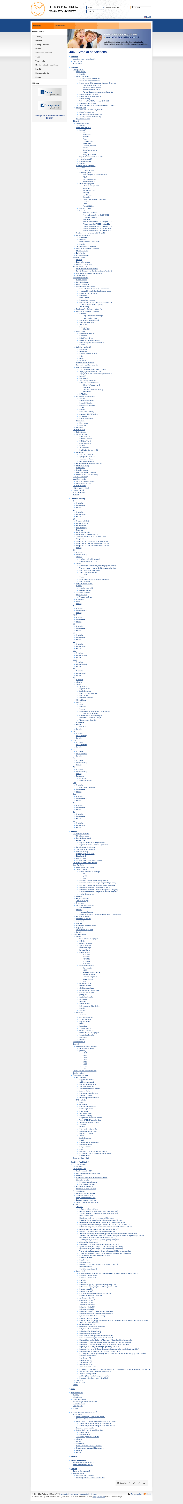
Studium (79, 563)
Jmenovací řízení (85, 443)
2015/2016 (86, 957)
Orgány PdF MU (78, 70)
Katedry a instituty (78, 499)
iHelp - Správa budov (90, 318)
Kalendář (76, 495)
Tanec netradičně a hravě (88, 1367)
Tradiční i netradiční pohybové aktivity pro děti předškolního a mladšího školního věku (108, 1234)
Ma (74, 669)
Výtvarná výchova (85, 986)
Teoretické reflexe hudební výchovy (91, 304)
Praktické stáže (84, 1435)
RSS (149, 1494)
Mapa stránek (84, 1494)
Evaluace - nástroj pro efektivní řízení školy (94, 1378)
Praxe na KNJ (84, 695)
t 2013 (85, 1062)
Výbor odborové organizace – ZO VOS (92, 369)
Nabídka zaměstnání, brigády (83, 1465)
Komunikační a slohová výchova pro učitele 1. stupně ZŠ (98, 1264)
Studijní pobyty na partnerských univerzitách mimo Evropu (96, 1421)
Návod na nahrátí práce (87, 1184)
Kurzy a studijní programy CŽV (89, 570)
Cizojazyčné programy (87, 894)
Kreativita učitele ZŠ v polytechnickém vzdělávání (96, 1314)
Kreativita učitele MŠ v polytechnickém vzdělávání (96, 1311)
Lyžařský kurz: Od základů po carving (92, 1316)
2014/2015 (86, 959)
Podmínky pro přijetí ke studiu (86, 847)
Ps (74, 758)
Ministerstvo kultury (89, 179)
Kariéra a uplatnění (78, 1460)
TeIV (74, 803)
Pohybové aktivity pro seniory (89, 1329)
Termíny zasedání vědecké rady (90, 117)
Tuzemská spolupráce (86, 459)
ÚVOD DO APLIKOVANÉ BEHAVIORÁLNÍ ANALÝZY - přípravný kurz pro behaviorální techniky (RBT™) (114, 1369)
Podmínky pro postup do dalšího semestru (93, 1151)
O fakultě (74, 67)
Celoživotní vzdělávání (79, 1162)
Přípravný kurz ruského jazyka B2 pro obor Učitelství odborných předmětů (104, 1344)
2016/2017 (86, 954)
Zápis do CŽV (81, 1166)
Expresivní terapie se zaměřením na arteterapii (95, 1293)
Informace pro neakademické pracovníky (90, 1448)
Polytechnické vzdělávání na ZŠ (90, 1333)
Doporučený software (86, 322)
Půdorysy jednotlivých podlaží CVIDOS (96, 215)
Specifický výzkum (85, 208)
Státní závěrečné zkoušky (88, 572)
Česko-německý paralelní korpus (90, 716)
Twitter (134, 1483)
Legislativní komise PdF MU (92, 87)
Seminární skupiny (85, 1116)
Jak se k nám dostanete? (81, 1471)
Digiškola (82, 1282)
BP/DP (85, 876)
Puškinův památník (85, 780)
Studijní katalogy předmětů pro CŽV (88, 1202)
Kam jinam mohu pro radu (88, 1131)
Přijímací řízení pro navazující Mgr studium (93, 845)
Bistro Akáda (83, 423)
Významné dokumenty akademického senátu (98, 92)
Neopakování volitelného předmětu (91, 1118)
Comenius (86, 188)
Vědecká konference (86, 597)
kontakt (81, 1024)
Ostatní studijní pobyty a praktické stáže (89, 1430)
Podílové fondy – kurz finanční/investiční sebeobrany (97, 1231)
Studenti (79, 936)
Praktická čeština (85, 1262)
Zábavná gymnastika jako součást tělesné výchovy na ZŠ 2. (99, 1211)
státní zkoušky (87, 968)
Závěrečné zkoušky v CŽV (85, 1196)
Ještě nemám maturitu (87, 1082)
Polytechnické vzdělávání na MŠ (90, 1331)
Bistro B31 (82, 425)
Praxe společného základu (85, 867)
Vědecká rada (81, 108)
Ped (74, 740)
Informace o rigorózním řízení (86, 925)
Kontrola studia (84, 1156)
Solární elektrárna (79, 492)
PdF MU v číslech (79, 430)
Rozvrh (81, 1140)
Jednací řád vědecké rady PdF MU (91, 110)
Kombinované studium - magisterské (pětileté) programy (98, 892)
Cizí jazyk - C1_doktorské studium (87, 534)
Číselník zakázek (85, 161)
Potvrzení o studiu (85, 1145)
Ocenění (79, 586)
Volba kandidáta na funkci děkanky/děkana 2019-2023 (97, 105)
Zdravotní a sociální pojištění (89, 1122)
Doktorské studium (85, 439)
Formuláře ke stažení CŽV (85, 1186)
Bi (73, 510)
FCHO (75, 615)
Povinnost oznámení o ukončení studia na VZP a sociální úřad (100, 914)
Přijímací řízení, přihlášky (87, 1084)
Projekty (82, 445)
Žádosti (81, 1136)
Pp (74, 749)
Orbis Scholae (84, 298)
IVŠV (75, 660)
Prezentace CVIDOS (90, 213)
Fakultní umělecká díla (80, 266)
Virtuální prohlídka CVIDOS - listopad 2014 (97, 222)
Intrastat (85, 148)
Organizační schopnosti (87, 1324)
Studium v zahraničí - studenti (89, 559)
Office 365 (86, 329)
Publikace (82, 707)
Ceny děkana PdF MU (83, 483)
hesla (84, 981)
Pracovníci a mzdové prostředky (87, 474)
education (82, 1015)
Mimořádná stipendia (86, 1048)
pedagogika (83, 995)
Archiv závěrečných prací (84, 930)
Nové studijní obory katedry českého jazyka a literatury (97, 566)
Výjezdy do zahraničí (86, 454)
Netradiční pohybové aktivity (88, 1318)
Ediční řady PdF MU (86, 338)
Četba (85, 575)
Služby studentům (79, 1042)
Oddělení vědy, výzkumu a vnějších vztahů (90, 233)
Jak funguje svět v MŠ (86, 1298)
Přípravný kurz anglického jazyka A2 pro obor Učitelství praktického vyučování (105, 1340)
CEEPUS (86, 202)
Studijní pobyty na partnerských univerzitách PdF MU (97, 1426)
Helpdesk (82, 313)
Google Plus (139, 1483)
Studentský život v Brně (81, 1158)
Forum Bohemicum (85, 1267)
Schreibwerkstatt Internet (87, 1356)
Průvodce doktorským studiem (89, 1006)
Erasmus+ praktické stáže (85, 1428)
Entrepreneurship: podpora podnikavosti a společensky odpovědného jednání (105, 1227)
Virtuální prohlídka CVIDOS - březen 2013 (97, 231)
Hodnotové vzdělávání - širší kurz (90, 1296)
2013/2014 (86, 961)
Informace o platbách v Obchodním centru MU (91, 1178)
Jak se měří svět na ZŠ (87, 1305)
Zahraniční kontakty (83, 592)
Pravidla (79, 260)
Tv (74, 812)
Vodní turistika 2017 (86, 1216)
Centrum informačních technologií (87, 249)
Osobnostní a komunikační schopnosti (92, 1327)
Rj (73, 767)
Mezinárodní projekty (86, 184)
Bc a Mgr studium (79, 865)
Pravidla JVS (83, 349)
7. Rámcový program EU (91, 186)
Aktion (85, 204)
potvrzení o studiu (89, 974)
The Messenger (84, 307)
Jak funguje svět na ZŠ (87, 1300)
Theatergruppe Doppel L (87, 720)
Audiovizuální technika (87, 405)
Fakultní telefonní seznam (85, 363)
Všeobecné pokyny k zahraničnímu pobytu (90, 1417)
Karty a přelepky (84, 1147)
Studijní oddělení (82, 251)
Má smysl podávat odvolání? (89, 1098)
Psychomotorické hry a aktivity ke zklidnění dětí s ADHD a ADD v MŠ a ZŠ (104, 1225)
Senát (73, 1389)
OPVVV (82, 168)
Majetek (85, 139)
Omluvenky (83, 1104)
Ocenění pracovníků (86, 588)
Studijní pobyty (84, 1432)
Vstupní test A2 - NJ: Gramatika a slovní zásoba (92, 543)
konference (83, 778)
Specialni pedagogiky (86, 1086)
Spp (74, 794)
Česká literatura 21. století (88, 1269)
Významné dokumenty (80, 477)
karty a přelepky (88, 979)
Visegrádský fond (88, 206)
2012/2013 (86, 963)
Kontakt (82, 74)
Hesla (81, 1149)
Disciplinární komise (83, 119)
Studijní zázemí (84, 1004)
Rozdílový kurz (84, 1260)
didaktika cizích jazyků (87, 988)
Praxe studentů (84, 581)
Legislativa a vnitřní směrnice (86, 1189)
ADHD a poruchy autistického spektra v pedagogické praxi (99, 1240)
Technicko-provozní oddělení (86, 246)
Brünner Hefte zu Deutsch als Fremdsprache (94, 289)
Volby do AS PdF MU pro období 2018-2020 (94, 101)
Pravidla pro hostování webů (89, 320)
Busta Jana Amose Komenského (87, 269)
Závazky (85, 132)
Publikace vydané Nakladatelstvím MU (89, 463)
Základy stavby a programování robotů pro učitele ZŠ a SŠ (99, 1229)
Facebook (129, 1483)
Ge (74, 624)
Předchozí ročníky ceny (84, 264)
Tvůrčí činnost (84, 448)
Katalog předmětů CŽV (84, 1171)
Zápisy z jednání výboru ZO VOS (90, 372)
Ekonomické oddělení (83, 128)
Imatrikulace (80, 903)
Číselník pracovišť (85, 159)
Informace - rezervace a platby (93, 390)
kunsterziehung (84, 950)
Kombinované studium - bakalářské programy (94, 887)
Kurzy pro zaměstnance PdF (85, 1198)
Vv (74, 821)
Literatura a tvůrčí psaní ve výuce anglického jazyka (96, 1218)
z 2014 (85, 1060)
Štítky (81, 356)
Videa (78, 602)
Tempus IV (86, 197)
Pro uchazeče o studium (81, 834)
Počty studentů (81, 432)
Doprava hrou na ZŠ (86, 1291)
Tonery (81, 407)
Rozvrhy (79, 896)
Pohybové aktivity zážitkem (88, 1209)
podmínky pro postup (90, 977)
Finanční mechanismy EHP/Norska (94, 199)
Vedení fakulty (81, 72)
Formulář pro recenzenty (91, 713)
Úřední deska (83, 237)
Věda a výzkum (81, 434)
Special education (85, 946)
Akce (81, 704)
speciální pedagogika (86, 992)
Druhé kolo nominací (83, 262)
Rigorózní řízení (84, 436)
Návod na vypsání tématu (88, 1182)
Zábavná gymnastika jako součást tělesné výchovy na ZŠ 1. (99, 1213)
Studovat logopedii (85, 1095)
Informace (37, 26)
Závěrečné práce (85, 691)
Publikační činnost (79, 1404)
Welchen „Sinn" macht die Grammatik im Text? (95, 1371)
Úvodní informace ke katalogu (89, 872)
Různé (85, 152)
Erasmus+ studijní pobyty (84, 1419)
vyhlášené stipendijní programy (86, 1046)
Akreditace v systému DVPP (85, 1193)
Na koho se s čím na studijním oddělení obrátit (95, 1154)
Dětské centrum (81, 280)
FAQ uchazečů (81, 1078)
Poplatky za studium (83, 916)
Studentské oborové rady (87, 103)
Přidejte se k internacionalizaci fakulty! (50, 117)
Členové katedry (81, 505)
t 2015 (85, 1055)
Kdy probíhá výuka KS (87, 1080)
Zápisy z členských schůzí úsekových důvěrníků (95, 374)
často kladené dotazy (86, 966)
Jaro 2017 (79, 1207)
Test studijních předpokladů (85, 849)
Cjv (74, 519)
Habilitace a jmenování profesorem (85, 1402)
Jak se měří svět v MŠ (86, 1302)
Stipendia (76, 1044)
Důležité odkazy (84, 99)
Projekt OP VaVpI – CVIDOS (86, 472)
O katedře (79, 503)
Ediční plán (83, 336)
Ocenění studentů (85, 590)
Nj (73, 678)
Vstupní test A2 (81, 539)
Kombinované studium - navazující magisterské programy (98, 890)
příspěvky (82, 1051)
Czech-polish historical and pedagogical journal (95, 291)
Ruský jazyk (80, 530)
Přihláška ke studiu (82, 836)
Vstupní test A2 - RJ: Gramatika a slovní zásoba (92, 546)
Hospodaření (80, 468)
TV (84, 874)
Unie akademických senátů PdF (90, 96)
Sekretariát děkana (82, 123)
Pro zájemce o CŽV (79, 1164)
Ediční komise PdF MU (87, 334)
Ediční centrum (81, 253)
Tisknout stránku (136, 1494)
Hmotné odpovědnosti (90, 150)
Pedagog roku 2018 (79, 257)
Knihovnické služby (82, 466)
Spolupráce (80, 452)
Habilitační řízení (85, 441)
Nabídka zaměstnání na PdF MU (84, 1463)
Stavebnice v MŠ (85, 1358)
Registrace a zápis (82, 898)
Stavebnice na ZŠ (85, 1360)
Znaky (81, 358)
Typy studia (83, 686)
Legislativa (79, 928)
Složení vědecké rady (86, 112)
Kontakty (82, 164)
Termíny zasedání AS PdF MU (89, 78)
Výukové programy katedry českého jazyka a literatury (97, 568)
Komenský (83, 296)
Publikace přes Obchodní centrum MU (89, 309)
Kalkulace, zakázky (89, 146)
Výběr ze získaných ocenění (85, 481)
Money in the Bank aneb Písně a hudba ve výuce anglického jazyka (102, 1222)
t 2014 (85, 1057)
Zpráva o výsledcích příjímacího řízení (89, 860)
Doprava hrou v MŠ (86, 1289)
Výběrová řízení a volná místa (89, 242)
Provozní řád (87, 392)
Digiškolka (82, 1280)
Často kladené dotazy (80, 1075)
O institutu (79, 653)
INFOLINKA (83, 394)
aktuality (79, 923)
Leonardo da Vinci (89, 190)
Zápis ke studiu (81, 856)
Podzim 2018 (80, 1382)
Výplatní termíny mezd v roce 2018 (91, 157)
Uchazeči (79, 1013)
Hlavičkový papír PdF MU (88, 354)
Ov (74, 731)
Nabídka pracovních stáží (88, 561)
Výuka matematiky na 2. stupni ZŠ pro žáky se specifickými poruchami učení (105, 1253)
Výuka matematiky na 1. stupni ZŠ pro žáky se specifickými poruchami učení (105, 1251)
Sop (74, 783)
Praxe (81, 1102)
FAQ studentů (81, 1100)
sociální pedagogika (86, 997)
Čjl (74, 550)
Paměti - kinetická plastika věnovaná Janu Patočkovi (94, 271)
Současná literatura (86, 1258)
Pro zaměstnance (79, 1191)
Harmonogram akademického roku (84, 1071)
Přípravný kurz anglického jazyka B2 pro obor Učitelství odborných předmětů (105, 1342)
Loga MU (82, 360)
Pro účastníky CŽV (79, 1169)
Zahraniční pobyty (82, 901)
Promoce (79, 910)
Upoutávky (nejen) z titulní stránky (84, 59)
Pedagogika (83, 1037)
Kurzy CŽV (76, 1204)
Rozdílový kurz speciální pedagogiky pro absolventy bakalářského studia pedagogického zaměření (112, 1353)
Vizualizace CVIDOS (90, 217)
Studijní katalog (81, 869)
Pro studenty (77, 63)
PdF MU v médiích (79, 486)
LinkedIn (144, 1483)
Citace (81, 577)
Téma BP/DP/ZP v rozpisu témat (90, 1120)
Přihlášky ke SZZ (85, 907)
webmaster (64, 1494)
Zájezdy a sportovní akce (87, 380)
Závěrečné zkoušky (82, 1180)
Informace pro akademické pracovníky (89, 1446)
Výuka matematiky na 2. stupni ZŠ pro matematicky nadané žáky (101, 1249)
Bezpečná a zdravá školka (88, 1276)
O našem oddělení (82, 521)
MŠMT (85, 177)
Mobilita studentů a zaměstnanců (84, 1412)
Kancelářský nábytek (86, 419)
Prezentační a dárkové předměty (87, 365)
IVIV (74, 651)
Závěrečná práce (85, 1138)
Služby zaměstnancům (80, 278)
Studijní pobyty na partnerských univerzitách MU (95, 1423)
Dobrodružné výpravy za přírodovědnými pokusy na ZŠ (98, 1287)
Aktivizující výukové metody (88, 1242)
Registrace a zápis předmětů (89, 1142)
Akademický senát (82, 76)
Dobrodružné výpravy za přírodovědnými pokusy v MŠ (97, 1285)
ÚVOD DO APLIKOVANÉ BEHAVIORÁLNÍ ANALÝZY (97, 1255)
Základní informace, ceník (91, 385)
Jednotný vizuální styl (83, 347)
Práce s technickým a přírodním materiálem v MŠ (96, 1336)
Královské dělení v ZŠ (86, 1309)
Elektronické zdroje (82, 284)
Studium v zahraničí (86, 698)
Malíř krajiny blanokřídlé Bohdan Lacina (89, 273)
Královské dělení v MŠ (87, 1307)
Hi (73, 633)
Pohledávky (86, 134)
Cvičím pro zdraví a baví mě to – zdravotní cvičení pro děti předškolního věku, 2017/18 (108, 1273)
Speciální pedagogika (86, 1035)
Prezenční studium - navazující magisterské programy (97, 883)
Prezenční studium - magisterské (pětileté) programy (97, 885)
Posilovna (79, 428)
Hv (74, 642)
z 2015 (85, 1053)
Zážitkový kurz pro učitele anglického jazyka (94, 1376)
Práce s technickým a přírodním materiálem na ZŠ (96, 1338)
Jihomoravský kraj (89, 181)
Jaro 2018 (79, 1380)
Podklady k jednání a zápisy (88, 94)
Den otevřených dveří (83, 838)
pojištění (85, 970)
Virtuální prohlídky (79, 1473)
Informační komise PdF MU (92, 90)
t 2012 (85, 1064)
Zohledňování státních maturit (89, 1089)
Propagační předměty (86, 412)
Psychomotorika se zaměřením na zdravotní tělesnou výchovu (100, 1351)
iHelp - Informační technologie (93, 316)
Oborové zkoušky (82, 852)
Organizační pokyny (86, 912)
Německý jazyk (81, 528)
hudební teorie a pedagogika (89, 990)
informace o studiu (85, 984)
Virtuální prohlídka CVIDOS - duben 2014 (97, 224)
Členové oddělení (82, 523)
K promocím (83, 1111)
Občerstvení (80, 421)
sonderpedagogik (85, 948)
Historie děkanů (78, 490)
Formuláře (82, 130)
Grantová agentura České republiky (95, 175)
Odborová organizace (83, 367)
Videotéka (82, 727)
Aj (73, 501)
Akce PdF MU (77, 61)
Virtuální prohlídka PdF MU (85, 1475)
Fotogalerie (86, 219)
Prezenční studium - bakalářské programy (93, 881)
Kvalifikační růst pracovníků (88, 450)
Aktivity (78, 702)
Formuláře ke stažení (83, 919)
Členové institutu (82, 655)
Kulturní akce (83, 378)
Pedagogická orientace (87, 300)
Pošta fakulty (83, 327)
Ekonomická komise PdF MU (92, 85)
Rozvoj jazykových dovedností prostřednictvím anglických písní (100, 1220)
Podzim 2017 (80, 1271)
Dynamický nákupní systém (85, 396)
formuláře (82, 1039)
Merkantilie (83, 351)
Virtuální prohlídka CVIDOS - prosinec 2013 (97, 226)
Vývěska (82, 1127)
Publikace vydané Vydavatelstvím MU (92, 342)
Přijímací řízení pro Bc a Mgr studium (91, 842)
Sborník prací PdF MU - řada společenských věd (95, 302)
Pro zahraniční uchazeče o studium (85, 863)
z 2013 (85, 1066)
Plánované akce (81, 595)
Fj (73, 606)
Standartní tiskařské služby (88, 414)
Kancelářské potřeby (86, 403)
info (94, 1497)
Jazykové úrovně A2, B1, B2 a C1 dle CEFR (91, 537)
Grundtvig (86, 193)
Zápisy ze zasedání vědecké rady (90, 114)
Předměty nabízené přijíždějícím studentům (94, 579)
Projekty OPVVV (88, 170)
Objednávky (87, 143)
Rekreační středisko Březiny (88, 383)
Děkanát (76, 121)
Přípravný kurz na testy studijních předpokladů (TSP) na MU (99, 1244)
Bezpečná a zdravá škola (87, 1278)
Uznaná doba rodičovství (87, 1106)
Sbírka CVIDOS (81, 275)
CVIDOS (82, 210)
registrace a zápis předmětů (92, 972)
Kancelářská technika (86, 401)
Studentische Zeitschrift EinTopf (90, 718)
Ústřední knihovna (82, 255)
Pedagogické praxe (89, 155)
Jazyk (85, 878)
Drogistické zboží (85, 416)
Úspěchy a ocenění (79, 479)
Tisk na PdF (83, 325)
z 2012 (85, 1068)
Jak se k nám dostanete (87, 787)
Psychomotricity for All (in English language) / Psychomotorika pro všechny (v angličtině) (109, 1349)
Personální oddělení (83, 235)
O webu (93, 1494)
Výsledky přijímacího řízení (85, 854)
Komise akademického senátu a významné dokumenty (97, 83)
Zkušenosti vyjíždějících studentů (87, 1437)
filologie (82, 941)
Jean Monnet (87, 195)
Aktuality (74, 57)
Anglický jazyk (81, 525)
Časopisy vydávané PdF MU (85, 287)
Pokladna (86, 137)
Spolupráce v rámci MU (87, 457)
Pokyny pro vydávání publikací (89, 340)
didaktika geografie (85, 943)
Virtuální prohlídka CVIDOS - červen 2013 (97, 228)
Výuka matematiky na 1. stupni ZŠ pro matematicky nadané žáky (101, 1247)
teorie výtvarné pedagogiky (88, 939)
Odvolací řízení (81, 858)
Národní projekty (85, 172)
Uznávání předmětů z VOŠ (88, 1093)
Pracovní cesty (88, 141)
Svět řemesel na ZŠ (86, 1365)
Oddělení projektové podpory (86, 166)
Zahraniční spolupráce (87, 461)
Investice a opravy (82, 470)
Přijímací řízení (84, 689)
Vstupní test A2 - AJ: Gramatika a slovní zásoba (92, 541)
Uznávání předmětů (83, 532)
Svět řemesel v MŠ (85, 1362)
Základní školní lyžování (87, 1374)
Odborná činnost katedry (84, 584)
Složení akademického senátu (89, 81)
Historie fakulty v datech (81, 488)
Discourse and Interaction (88, 293)
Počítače (82, 410)
